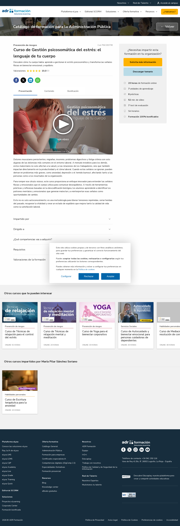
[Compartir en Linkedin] (30, 80)
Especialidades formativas (53, 467)
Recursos (149, 11)
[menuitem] (123, 3)
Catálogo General (50, 446)
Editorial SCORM (93, 11)
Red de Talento (140, 3)
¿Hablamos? (169, 11)
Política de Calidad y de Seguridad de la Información (99, 468)
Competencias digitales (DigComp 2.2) (58, 463)
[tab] (25, 91)
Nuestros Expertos (90, 480)
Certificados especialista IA (54, 459)
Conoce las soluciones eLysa (14, 446)
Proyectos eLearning (11, 501)
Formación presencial (51, 471)
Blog (44, 482)
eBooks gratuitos (49, 491)
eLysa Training (8, 479)
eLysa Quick (7, 483)
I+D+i (84, 454)
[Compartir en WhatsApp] (37, 80)
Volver (167, 27)
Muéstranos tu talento (92, 484)
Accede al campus (167, 3)
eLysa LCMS (7, 459)
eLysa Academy (9, 467)
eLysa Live (6, 471)
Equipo (85, 450)
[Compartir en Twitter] (23, 80)
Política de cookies (86, 269)
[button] (63, 126)
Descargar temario (143, 71)
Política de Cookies (129, 520)
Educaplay (86, 459)
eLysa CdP (6, 463)
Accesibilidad (172, 520)
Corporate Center (9, 505)
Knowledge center (50, 487)
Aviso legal (113, 520)
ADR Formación (89, 446)
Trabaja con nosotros (91, 463)
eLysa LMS (6, 454)
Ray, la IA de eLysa (10, 450)
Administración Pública (52, 450)
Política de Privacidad (94, 520)
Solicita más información (143, 62)
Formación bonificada (11, 509)
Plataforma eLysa (69, 11)
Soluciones (111, 11)
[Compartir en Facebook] (16, 80)
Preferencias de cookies (152, 520)
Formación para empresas (53, 454)
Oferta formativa (131, 11)
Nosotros (121, 3)
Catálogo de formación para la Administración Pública (62, 26)
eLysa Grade (7, 475)
